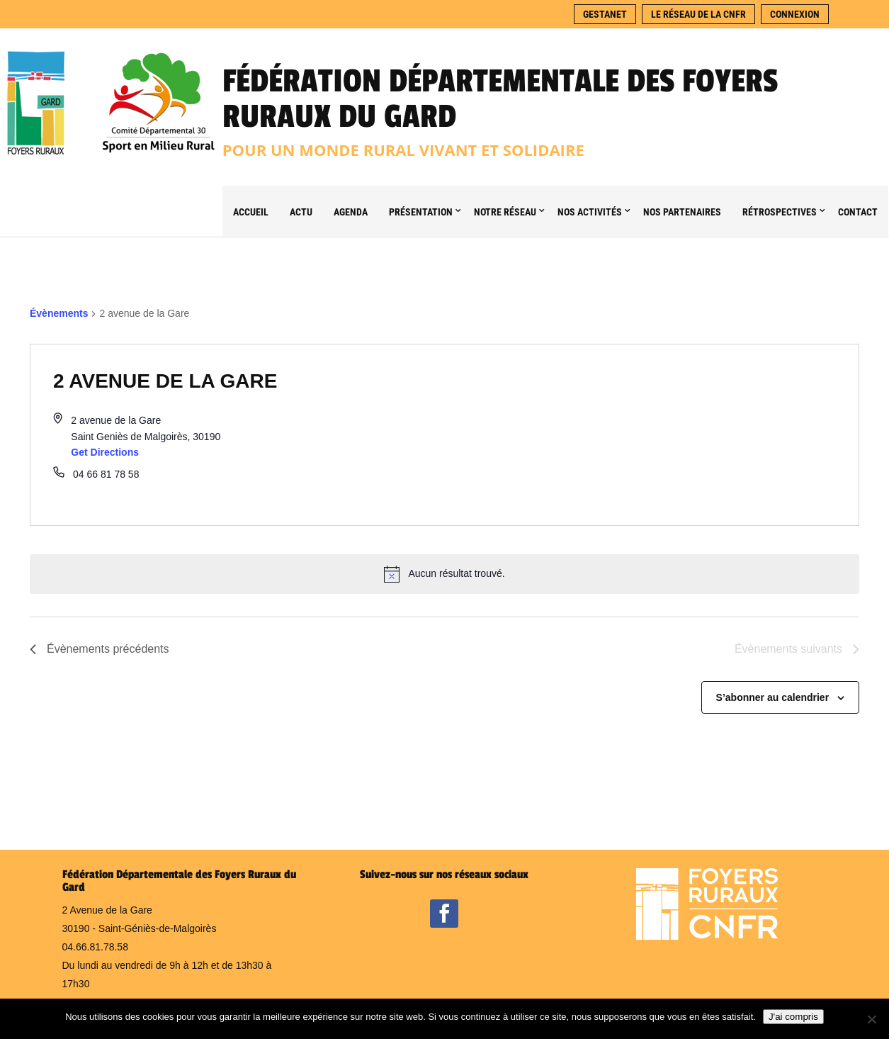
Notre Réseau (505, 212)
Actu (301, 212)
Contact (858, 212)
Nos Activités (589, 212)
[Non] (871, 1019)
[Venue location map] (652, 434)
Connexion (795, 14)
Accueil (250, 212)
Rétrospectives (779, 212)
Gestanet (605, 14)
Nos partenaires (682, 212)
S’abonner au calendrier (772, 697)
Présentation (421, 212)
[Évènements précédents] (99, 649)
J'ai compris (793, 1016)
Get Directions (105, 452)
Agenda (351, 212)
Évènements (59, 313)
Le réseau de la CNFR (698, 14)
